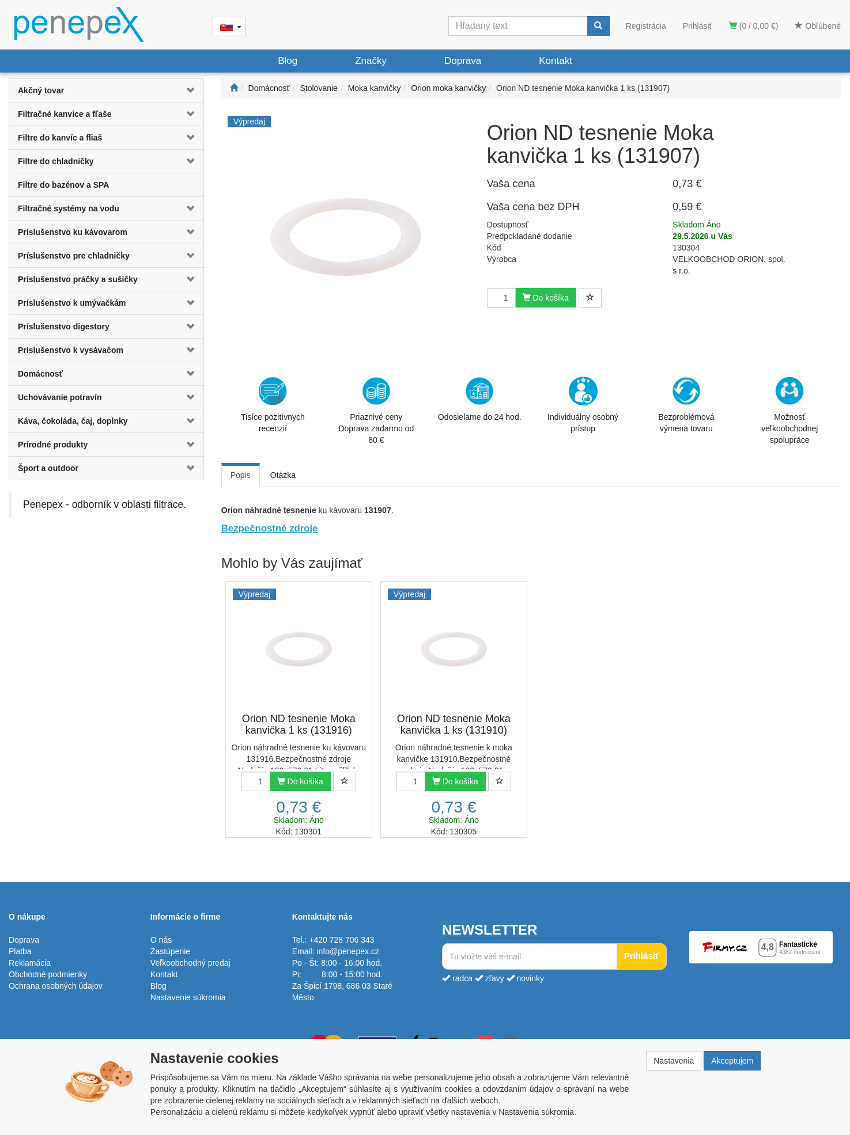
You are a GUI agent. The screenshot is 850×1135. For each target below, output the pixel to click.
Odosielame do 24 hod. (480, 399)
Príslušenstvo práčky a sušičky (78, 279)
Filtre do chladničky (55, 161)
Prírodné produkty (53, 444)
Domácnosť (40, 373)
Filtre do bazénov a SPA (63, 184)
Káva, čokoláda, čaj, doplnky (73, 421)
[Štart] (234, 88)
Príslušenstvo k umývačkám (72, 303)
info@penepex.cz (347, 951)
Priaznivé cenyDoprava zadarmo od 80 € (376, 411)
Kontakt (555, 60)
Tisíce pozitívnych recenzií (273, 405)
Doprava (462, 60)
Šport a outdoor (48, 468)
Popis (241, 475)
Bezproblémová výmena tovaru (686, 405)
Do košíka (546, 297)
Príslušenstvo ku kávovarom (72, 232)
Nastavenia (673, 1060)
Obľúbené (818, 26)
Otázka (283, 475)
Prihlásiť (697, 26)
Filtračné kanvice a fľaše (65, 114)
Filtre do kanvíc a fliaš (60, 137)
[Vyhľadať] (598, 26)
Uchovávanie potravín (60, 397)
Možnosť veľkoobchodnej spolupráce (789, 410)
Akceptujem (732, 1060)
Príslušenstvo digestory (63, 326)
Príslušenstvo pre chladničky (74, 255)
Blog (287, 60)
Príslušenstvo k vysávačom (70, 350)
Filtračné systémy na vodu (68, 208)
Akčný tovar (41, 90)
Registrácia (646, 26)
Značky (371, 60)
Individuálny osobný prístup (582, 405)
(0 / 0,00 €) (754, 26)
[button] (187, 90)
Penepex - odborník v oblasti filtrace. (104, 504)
